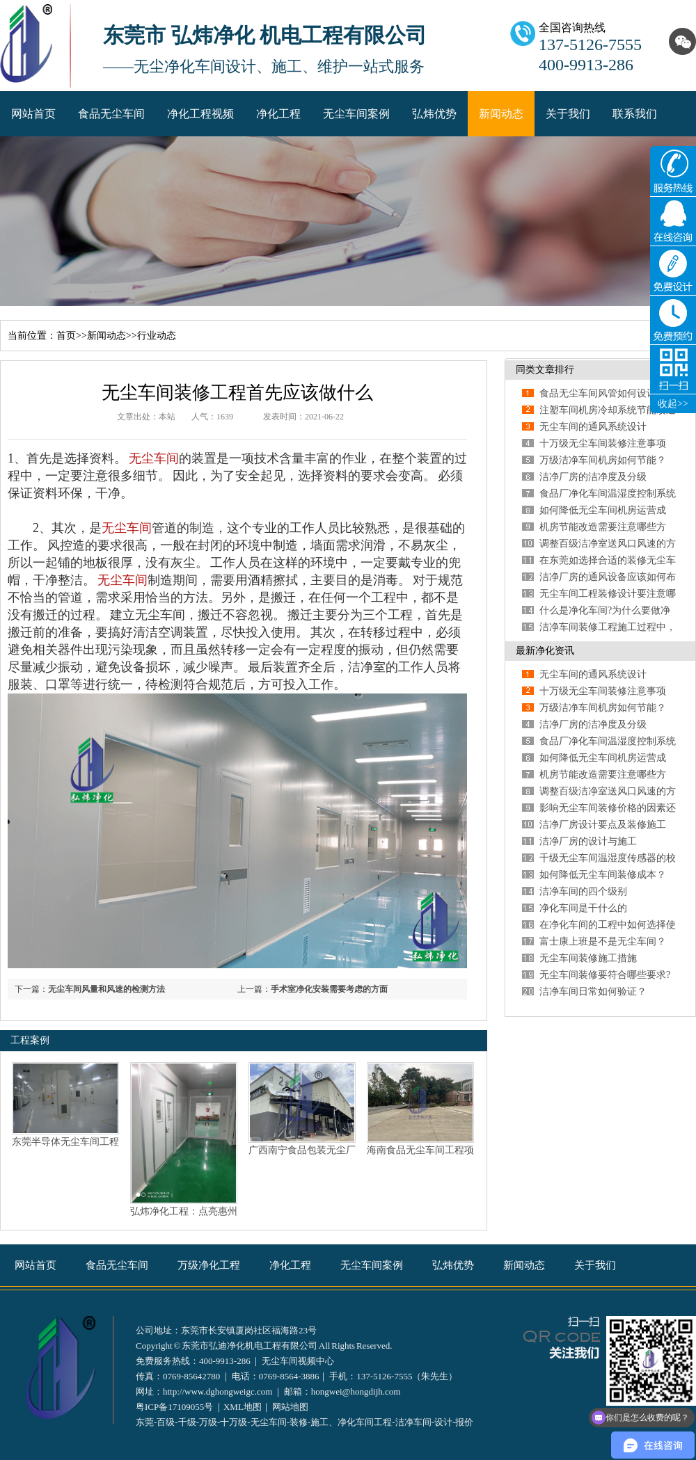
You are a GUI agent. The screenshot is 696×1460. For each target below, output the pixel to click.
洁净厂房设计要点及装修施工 (602, 824)
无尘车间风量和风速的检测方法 (106, 989)
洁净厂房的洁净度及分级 (593, 477)
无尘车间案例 (356, 114)
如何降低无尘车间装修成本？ (602, 874)
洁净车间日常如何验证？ (593, 991)
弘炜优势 (434, 114)
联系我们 (634, 114)
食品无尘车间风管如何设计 (597, 393)
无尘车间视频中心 (298, 1361)
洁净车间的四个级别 (583, 891)
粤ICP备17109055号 (174, 1407)
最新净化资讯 (545, 650)
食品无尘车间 (111, 114)
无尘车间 (154, 458)
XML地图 (242, 1407)
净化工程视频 (200, 114)
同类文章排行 (545, 369)
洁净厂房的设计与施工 (588, 841)
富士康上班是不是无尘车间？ (602, 941)
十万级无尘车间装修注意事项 (602, 443)
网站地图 (290, 1407)
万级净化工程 (208, 1265)
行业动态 (156, 335)
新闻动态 (501, 114)
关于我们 (568, 114)
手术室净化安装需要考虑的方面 (329, 989)
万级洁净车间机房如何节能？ (602, 460)
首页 (66, 335)
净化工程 (278, 114)
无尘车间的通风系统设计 (593, 427)
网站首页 (33, 114)
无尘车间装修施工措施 (588, 958)
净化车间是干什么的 (583, 908)
